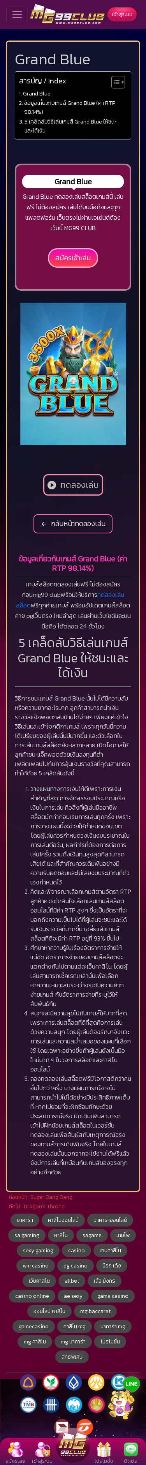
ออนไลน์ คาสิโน (49, 1311)
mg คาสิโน (35, 1342)
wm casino (36, 1266)
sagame (92, 1235)
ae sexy (73, 1296)
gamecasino (34, 1326)
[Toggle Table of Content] (114, 82)
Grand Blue (37, 93)
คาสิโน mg (74, 1326)
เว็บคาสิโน (39, 1281)
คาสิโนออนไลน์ (63, 1220)
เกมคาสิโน (110, 1250)
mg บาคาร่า (73, 1342)
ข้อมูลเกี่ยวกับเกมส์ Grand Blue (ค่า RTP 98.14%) (70, 107)
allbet (72, 1281)
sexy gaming (38, 1250)
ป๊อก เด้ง (111, 1266)
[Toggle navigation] (17, 14)
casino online (32, 1296)
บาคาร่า (25, 1220)
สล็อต (23, 605)
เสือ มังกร (104, 1281)
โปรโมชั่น (110, 1342)
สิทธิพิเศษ (72, 1357)
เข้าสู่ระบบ (122, 14)
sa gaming (26, 1235)
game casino (112, 1296)
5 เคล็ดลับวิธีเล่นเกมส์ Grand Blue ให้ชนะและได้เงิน (70, 126)
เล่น (119, 594)
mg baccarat (95, 1311)
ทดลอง (106, 594)
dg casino (75, 1266)
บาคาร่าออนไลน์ (110, 1220)
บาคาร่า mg (112, 1326)
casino (76, 1250)
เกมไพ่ (123, 1235)
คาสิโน (61, 1235)
